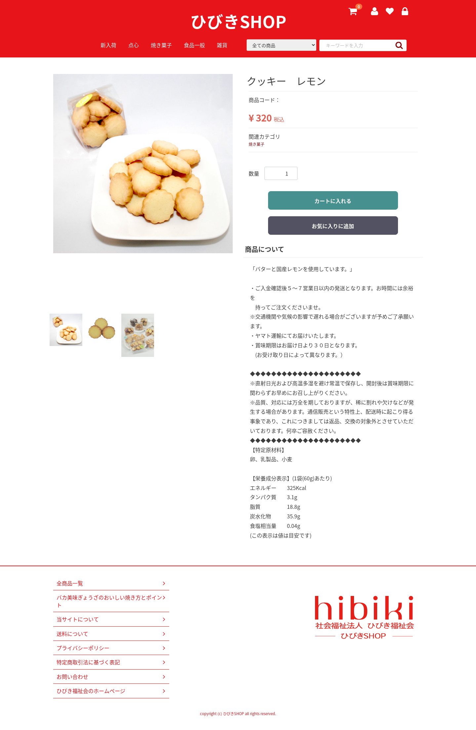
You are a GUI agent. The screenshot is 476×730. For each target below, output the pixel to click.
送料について (112, 634)
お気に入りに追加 (333, 226)
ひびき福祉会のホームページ (112, 691)
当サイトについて (112, 619)
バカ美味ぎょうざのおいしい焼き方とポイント (112, 601)
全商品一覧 (112, 583)
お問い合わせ (112, 676)
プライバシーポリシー (112, 648)
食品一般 (194, 45)
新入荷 (108, 45)
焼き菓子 (161, 45)
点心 (133, 45)
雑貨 (222, 45)
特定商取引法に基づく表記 (112, 662)
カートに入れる (332, 201)
